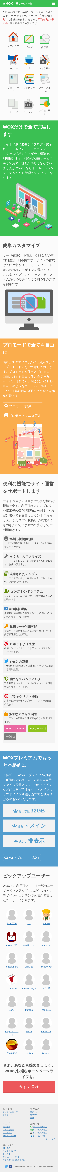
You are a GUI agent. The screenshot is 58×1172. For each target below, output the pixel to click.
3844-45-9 (12, 1046)
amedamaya (12, 959)
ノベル (29, 62)
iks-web (46, 1046)
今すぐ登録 (29, 1087)
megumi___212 (12, 1024)
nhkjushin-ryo (29, 981)
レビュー (13, 62)
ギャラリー (44, 62)
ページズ (13, 106)
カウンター (29, 106)
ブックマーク (29, 83)
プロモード (7, 1115)
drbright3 (29, 1002)
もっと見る (50, 1139)
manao (46, 916)
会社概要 (6, 1154)
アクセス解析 (44, 105)
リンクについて (9, 1151)
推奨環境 (6, 1127)
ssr (29, 916)
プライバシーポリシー (12, 1157)
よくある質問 (8, 1130)
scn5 (12, 1002)
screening (46, 938)
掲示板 (44, 41)
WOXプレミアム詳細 (24, 858)
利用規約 (6, 1148)
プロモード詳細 (20, 406)
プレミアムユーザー (11, 1112)
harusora (46, 1002)
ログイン (34, 1112)
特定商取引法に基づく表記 (14, 1160)
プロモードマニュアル (25, 415)
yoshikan (29, 1046)
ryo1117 (46, 981)
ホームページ (13, 40)
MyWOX (33, 1115)
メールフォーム (44, 83)
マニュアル (7, 1133)
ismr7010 (12, 916)
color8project (29, 938)
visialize (29, 959)
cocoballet (12, 981)
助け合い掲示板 (9, 1136)
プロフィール (13, 83)
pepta (29, 1024)
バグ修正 (38, 1127)
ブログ (29, 41)
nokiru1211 (12, 938)
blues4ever (46, 959)
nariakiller (46, 1024)
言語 (32, 1118)
